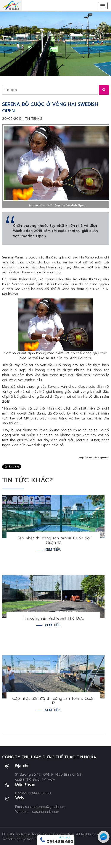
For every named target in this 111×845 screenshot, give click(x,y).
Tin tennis (33, 118)
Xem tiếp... (53, 549)
